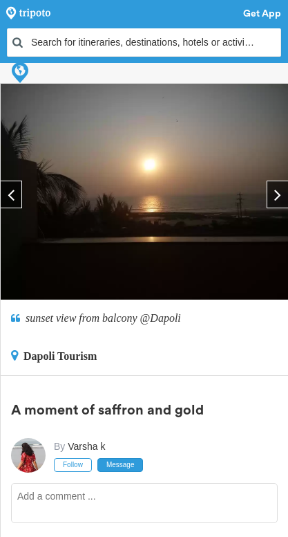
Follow (73, 464)
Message (120, 464)
